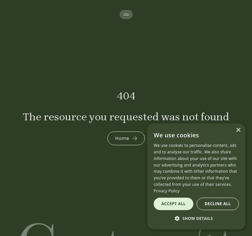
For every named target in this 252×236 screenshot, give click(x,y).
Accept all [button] (174, 203)
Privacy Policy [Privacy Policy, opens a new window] (167, 191)
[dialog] (196, 176)
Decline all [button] (218, 203)
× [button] (238, 130)
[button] (196, 218)
